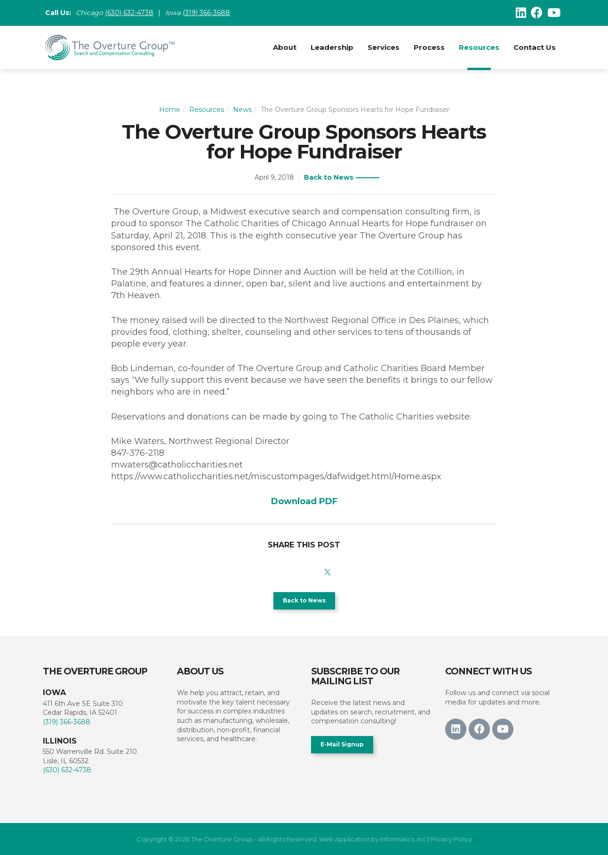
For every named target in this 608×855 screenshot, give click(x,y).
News (242, 109)
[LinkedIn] (520, 12)
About (284, 47)
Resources (479, 47)
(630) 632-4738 (67, 770)
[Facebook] (536, 12)
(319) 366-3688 (206, 12)
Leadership (332, 47)
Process (429, 47)
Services (384, 47)
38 (149, 12)
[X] (327, 570)
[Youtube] (554, 12)
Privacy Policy (451, 839)
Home (169, 109)
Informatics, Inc (403, 839)
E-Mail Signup (342, 744)
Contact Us (534, 47)
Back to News (328, 177)
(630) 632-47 (125, 12)
